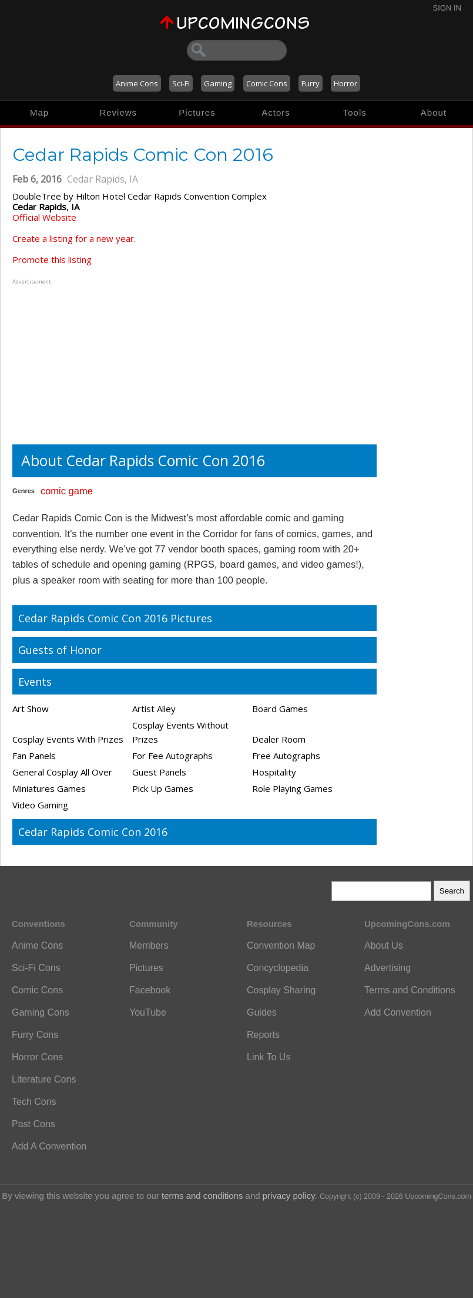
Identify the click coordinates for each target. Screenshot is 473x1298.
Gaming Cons (40, 1012)
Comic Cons (266, 83)
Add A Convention (49, 1146)
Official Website (44, 217)
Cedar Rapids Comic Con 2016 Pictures (115, 618)
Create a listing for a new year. (74, 238)
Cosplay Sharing (281, 990)
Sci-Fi (181, 83)
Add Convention (397, 1012)
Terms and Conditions (409, 990)
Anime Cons (137, 83)
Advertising (387, 968)
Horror (345, 83)
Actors (275, 112)
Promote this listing (52, 259)
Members (149, 945)
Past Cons (33, 1124)
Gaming (218, 83)
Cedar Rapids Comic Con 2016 (92, 832)
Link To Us (268, 1057)
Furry (310, 83)
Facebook (149, 990)
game (81, 491)
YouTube (147, 1012)
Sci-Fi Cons (36, 968)
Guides (262, 1012)
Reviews (118, 112)
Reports (263, 1035)
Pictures (197, 112)
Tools (355, 112)
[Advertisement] (85, 360)
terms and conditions (202, 1196)
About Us (383, 945)
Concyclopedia (277, 968)
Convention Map (281, 945)
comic (53, 491)
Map (39, 112)
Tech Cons (34, 1102)
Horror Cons (37, 1057)
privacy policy (289, 1196)
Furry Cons (35, 1035)
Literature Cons (44, 1079)
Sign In (447, 8)
